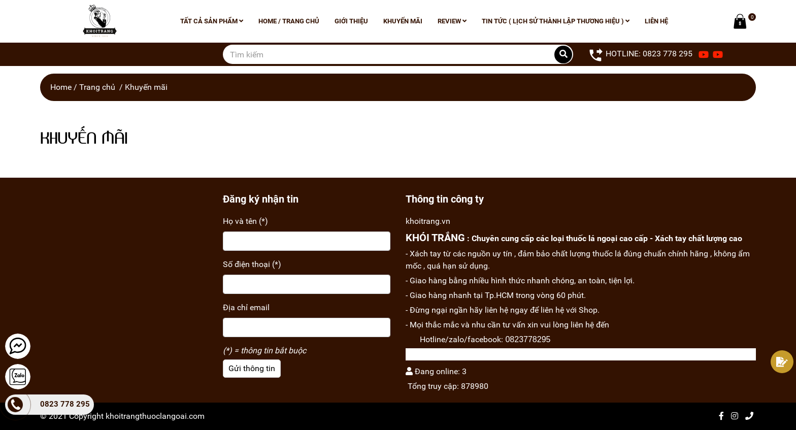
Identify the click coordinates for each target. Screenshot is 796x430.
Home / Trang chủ (288, 21)
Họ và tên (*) (245, 221)
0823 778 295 (65, 404)
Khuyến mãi (402, 21)
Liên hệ (656, 21)
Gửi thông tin (251, 368)
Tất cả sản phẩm (211, 21)
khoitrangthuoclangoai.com (155, 416)
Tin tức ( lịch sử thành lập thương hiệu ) (555, 21)
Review (452, 21)
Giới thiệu (351, 21)
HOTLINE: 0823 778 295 (640, 54)
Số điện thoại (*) (252, 264)
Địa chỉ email (246, 307)
